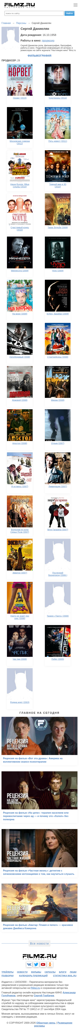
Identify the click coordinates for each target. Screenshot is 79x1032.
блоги (62, 972)
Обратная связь (45, 1023)
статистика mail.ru (64, 975)
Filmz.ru (35, 988)
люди (73, 972)
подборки (8, 975)
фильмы (36, 972)
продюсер (48, 40)
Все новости (39, 943)
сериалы (50, 972)
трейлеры (8, 972)
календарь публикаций (33, 975)
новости (22, 972)
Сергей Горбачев (44, 995)
